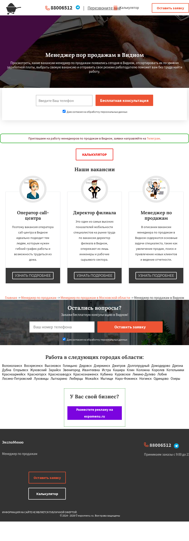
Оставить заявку (170, 8)
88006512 (61, 7)
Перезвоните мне (104, 8)
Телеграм (153, 138)
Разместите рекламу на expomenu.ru (94, 412)
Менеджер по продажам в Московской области (95, 298)
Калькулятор (126, 7)
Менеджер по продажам (38, 298)
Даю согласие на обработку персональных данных (95, 111)
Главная (11, 298)
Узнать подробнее (33, 276)
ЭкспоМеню (13, 442)
